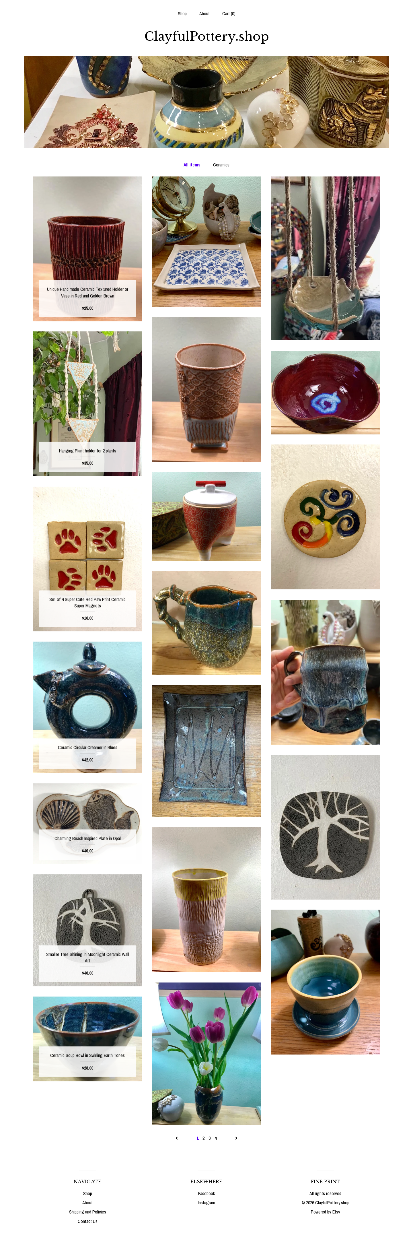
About (204, 13)
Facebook (206, 1193)
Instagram (206, 1202)
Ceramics (221, 165)
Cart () (228, 13)
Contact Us (88, 1221)
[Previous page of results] (177, 1138)
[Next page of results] (236, 1138)
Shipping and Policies (87, 1212)
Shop (182, 13)
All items (192, 165)
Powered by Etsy (325, 1212)
